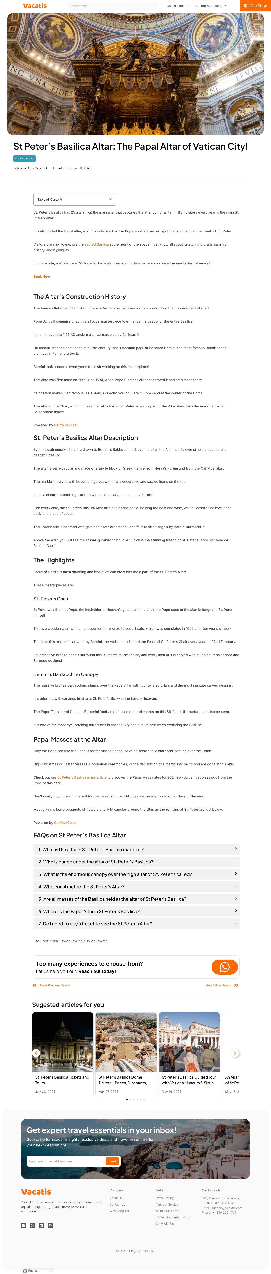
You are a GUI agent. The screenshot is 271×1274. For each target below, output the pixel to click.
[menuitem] (178, 5)
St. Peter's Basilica (24, 158)
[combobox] (112, 6)
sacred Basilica (97, 244)
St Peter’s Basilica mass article (82, 777)
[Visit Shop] (255, 5)
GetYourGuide (65, 425)
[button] (110, 199)
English (30, 1271)
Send (112, 1161)
